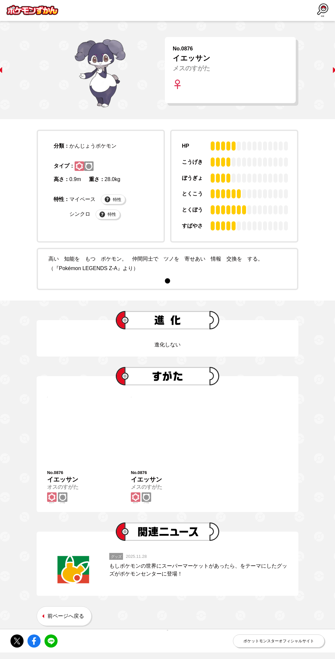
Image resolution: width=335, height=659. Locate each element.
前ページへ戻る (65, 623)
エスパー (81, 168)
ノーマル (97, 168)
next (323, 70)
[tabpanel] (167, 263)
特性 (113, 205)
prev (12, 70)
